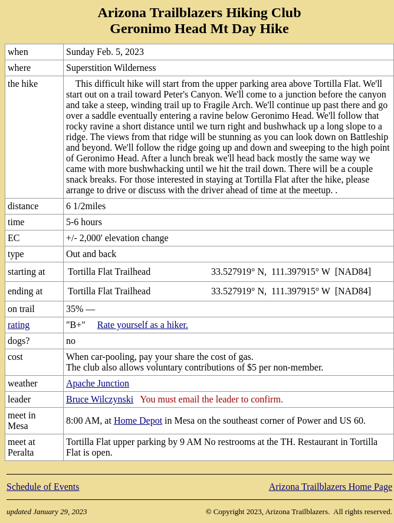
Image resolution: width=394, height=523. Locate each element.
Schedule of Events (43, 487)
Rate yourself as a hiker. (142, 325)
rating (18, 325)
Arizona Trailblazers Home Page (330, 487)
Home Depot (138, 420)
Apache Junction (97, 383)
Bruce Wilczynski (99, 399)
